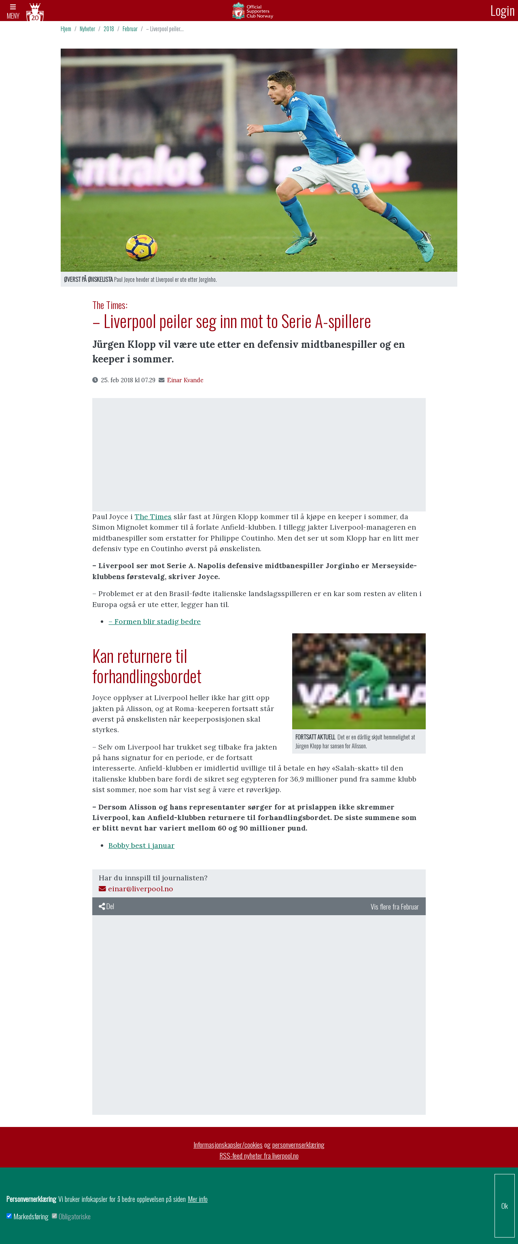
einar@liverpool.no (136, 890)
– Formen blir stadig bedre (154, 623)
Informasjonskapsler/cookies (228, 1146)
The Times (153, 518)
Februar (130, 30)
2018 (109, 30)
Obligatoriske (75, 1216)
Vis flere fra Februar (395, 908)
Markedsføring (31, 1216)
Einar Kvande (181, 382)
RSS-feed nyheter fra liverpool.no (259, 1157)
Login (502, 9)
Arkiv (259, 11)
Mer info (198, 1198)
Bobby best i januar (141, 847)
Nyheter (87, 30)
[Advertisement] (258, 456)
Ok (504, 1205)
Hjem (66, 30)
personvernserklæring (298, 1146)
